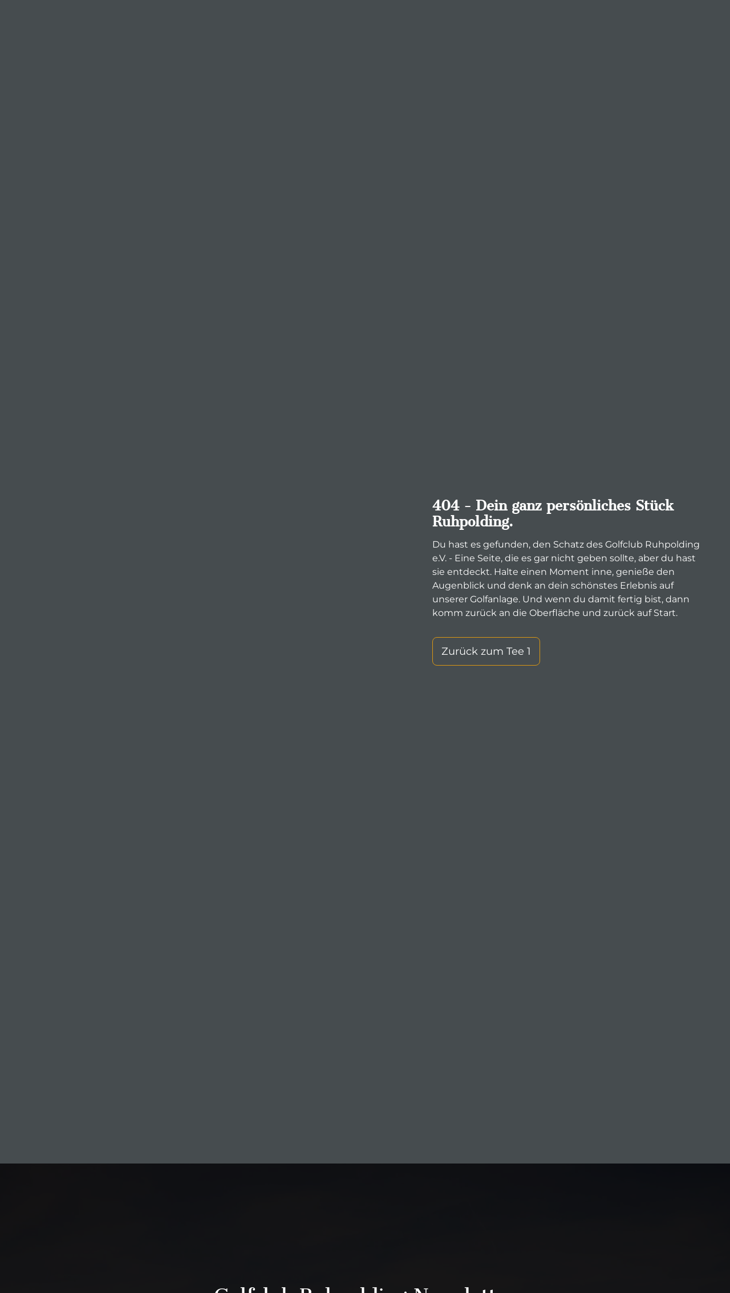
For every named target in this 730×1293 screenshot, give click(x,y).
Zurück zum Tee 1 (486, 651)
